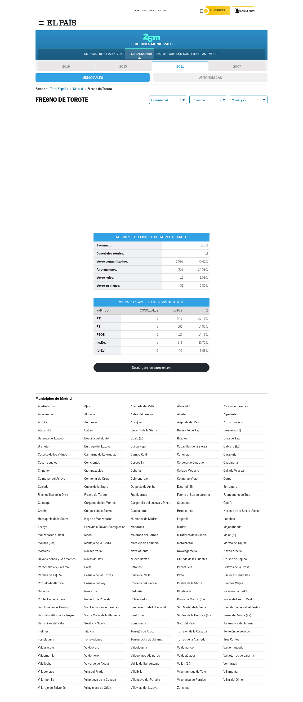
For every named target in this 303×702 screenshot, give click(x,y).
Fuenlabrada (139, 495)
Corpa (227, 479)
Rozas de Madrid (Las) (191, 600)
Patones (136, 568)
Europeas (198, 54)
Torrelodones (93, 640)
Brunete (43, 447)
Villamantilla (46, 680)
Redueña (137, 592)
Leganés (182, 519)
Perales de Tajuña (50, 576)
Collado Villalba (233, 471)
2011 (180, 67)
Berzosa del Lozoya (51, 439)
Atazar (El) (45, 431)
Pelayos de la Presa (236, 568)
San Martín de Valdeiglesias (241, 608)
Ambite (42, 423)
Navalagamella (187, 551)
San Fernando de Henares (101, 608)
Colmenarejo (139, 479)
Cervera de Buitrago (190, 463)
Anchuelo (90, 423)
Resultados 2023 (111, 54)
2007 (237, 67)
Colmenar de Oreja (96, 479)
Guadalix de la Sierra (98, 511)
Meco (88, 535)
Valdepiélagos (186, 656)
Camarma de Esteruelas (100, 455)
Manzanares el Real (51, 535)
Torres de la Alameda (191, 640)
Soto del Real (186, 624)
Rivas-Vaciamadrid (235, 592)
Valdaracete (46, 648)
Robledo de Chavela (97, 600)
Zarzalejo (183, 688)
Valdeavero (91, 648)
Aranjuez (137, 423)
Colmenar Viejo (187, 479)
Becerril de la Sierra (144, 431)
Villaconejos (46, 672)
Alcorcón (90, 415)
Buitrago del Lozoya (97, 447)
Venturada (230, 664)
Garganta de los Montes (100, 503)
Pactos (161, 54)
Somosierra (138, 624)
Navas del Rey (93, 560)
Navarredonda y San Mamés (57, 560)
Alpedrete (229, 415)
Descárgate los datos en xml (151, 368)
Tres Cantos (231, 640)
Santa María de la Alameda (102, 616)
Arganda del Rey (188, 423)
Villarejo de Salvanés (52, 688)
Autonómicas (210, 78)
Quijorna (43, 592)
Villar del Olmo (233, 680)
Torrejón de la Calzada (192, 632)
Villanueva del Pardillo (145, 680)
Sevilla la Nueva (94, 624)
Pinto (180, 576)
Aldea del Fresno (142, 415)
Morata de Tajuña (235, 543)
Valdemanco (185, 648)
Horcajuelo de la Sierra (53, 519)
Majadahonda (232, 527)
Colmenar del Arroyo (51, 479)
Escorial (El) (185, 487)
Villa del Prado (93, 672)
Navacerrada (93, 551)
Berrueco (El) (232, 431)
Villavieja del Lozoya (144, 688)
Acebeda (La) (47, 407)
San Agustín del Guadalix (54, 608)
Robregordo (139, 600)
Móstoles (44, 551)
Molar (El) (229, 535)
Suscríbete (219, 11)
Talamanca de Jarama (238, 624)
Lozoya (42, 527)
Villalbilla (137, 672)
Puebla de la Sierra (189, 584)
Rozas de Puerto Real (237, 600)
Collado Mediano (188, 471)
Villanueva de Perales (191, 680)
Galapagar (45, 503)
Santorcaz (137, 616)
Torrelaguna (46, 640)
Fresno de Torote (95, 495)
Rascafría (90, 592)
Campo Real (139, 455)
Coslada (43, 487)
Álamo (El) (184, 407)
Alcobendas (45, 415)
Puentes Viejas (233, 584)
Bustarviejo (138, 447)
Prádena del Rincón (144, 584)
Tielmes (43, 632)
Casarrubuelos (47, 463)
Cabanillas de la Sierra (192, 447)
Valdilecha (45, 664)
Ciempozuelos (93, 471)
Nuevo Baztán (140, 560)
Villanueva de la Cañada (100, 680)
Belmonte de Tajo (188, 431)
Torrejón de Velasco (236, 632)
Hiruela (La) (185, 511)
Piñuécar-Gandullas (236, 576)
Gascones (183, 503)
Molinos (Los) (46, 543)
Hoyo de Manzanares (98, 519)
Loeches (229, 519)
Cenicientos (92, 463)
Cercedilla (137, 463)
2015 (123, 67)
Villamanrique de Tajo (191, 672)
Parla (87, 568)
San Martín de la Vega (191, 608)
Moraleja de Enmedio (145, 543)
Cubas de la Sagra (96, 487)
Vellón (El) (183, 664)
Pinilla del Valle (141, 576)
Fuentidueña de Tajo (236, 495)
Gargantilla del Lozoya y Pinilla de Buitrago (151, 503)
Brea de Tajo (231, 439)
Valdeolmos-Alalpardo (145, 656)
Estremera (230, 487)
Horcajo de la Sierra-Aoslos (241, 511)
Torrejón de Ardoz (143, 632)
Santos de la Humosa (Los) (195, 616)
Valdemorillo (46, 656)
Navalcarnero (232, 551)
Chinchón (44, 471)
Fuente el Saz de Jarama (193, 495)
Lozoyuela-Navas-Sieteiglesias (104, 527)
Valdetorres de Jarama (238, 656)
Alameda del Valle (142, 407)
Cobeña (136, 471)
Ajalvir (88, 407)
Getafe (227, 503)
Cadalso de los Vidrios (52, 455)
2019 (66, 67)
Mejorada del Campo (144, 535)
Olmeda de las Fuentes (192, 560)
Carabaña (229, 455)
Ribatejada (184, 592)
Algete (181, 415)
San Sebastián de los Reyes (56, 616)
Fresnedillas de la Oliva (53, 495)
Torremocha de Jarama (146, 640)
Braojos (182, 439)
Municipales (92, 78)
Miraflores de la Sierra (192, 535)
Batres (88, 431)
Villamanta (230, 672)
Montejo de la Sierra (97, 543)
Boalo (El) (137, 439)
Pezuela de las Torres (98, 576)
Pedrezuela (184, 568)
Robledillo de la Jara (51, 600)
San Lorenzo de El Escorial (148, 608)
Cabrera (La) (231, 447)
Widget (213, 54)
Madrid (181, 527)
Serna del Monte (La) (237, 616)
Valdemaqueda (233, 648)
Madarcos (137, 527)
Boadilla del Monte (96, 439)
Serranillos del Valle (51, 624)
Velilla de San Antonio (145, 664)
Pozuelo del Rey (94, 584)
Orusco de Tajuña (235, 560)
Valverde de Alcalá (96, 664)
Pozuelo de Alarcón (51, 584)
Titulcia (89, 632)
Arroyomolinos (233, 423)
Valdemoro (91, 656)
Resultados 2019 (140, 54)
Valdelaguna (139, 648)
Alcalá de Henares (235, 407)
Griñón (42, 511)
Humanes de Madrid (144, 519)
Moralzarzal (185, 543)
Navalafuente (139, 551)
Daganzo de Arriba (143, 487)
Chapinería (230, 463)
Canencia (183, 455)
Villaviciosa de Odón (97, 688)
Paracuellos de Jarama (53, 568)
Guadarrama (139, 511)
